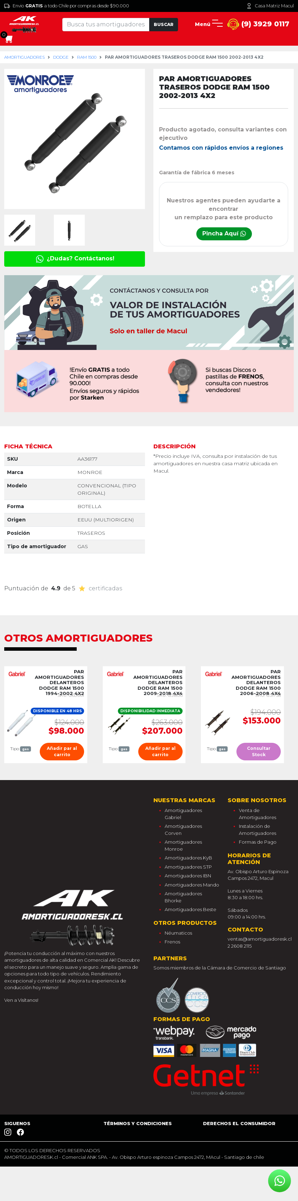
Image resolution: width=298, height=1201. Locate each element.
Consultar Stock (259, 751)
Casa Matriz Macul (270, 6)
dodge (61, 57)
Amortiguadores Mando (192, 885)
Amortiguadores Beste (190, 909)
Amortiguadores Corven (183, 829)
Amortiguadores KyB (188, 858)
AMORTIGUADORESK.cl (31, 1157)
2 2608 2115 (240, 946)
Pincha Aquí (224, 233)
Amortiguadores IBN (188, 875)
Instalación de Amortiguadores (257, 829)
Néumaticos (178, 933)
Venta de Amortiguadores (257, 813)
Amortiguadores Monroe (183, 845)
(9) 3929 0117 (258, 24)
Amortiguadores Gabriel (183, 813)
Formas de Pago (258, 842)
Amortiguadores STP (188, 867)
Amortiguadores (24, 57)
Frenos (172, 941)
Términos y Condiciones (137, 1123)
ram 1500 (86, 57)
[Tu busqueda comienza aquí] (106, 24)
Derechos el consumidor (239, 1123)
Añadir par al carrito (62, 751)
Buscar (163, 24)
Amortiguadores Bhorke (183, 897)
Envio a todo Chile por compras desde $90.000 (66, 6)
